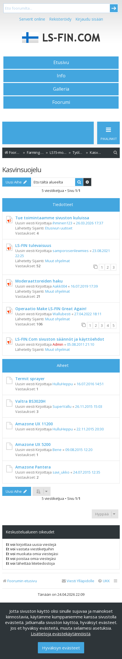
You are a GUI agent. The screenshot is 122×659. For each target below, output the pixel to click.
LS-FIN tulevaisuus (33, 245)
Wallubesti (62, 313)
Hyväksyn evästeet (61, 648)
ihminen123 (62, 222)
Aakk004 (60, 286)
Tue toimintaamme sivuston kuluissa (52, 217)
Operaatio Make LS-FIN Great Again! (50, 308)
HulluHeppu (63, 383)
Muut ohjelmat (57, 260)
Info (61, 76)
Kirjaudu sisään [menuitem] (89, 19)
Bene (57, 449)
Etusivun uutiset (58, 228)
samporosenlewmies (71, 250)
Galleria (61, 89)
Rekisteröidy (60, 19)
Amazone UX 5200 (33, 444)
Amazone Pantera (33, 467)
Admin (58, 344)
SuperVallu (62, 406)
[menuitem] (115, 152)
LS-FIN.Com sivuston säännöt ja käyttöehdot (59, 339)
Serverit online (32, 19)
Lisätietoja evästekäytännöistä (60, 633)
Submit (113, 8)
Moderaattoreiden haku (39, 281)
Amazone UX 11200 (34, 423)
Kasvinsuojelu (21, 169)
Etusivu (61, 62)
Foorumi (61, 102)
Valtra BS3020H (30, 401)
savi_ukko (61, 472)
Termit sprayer (30, 378)
